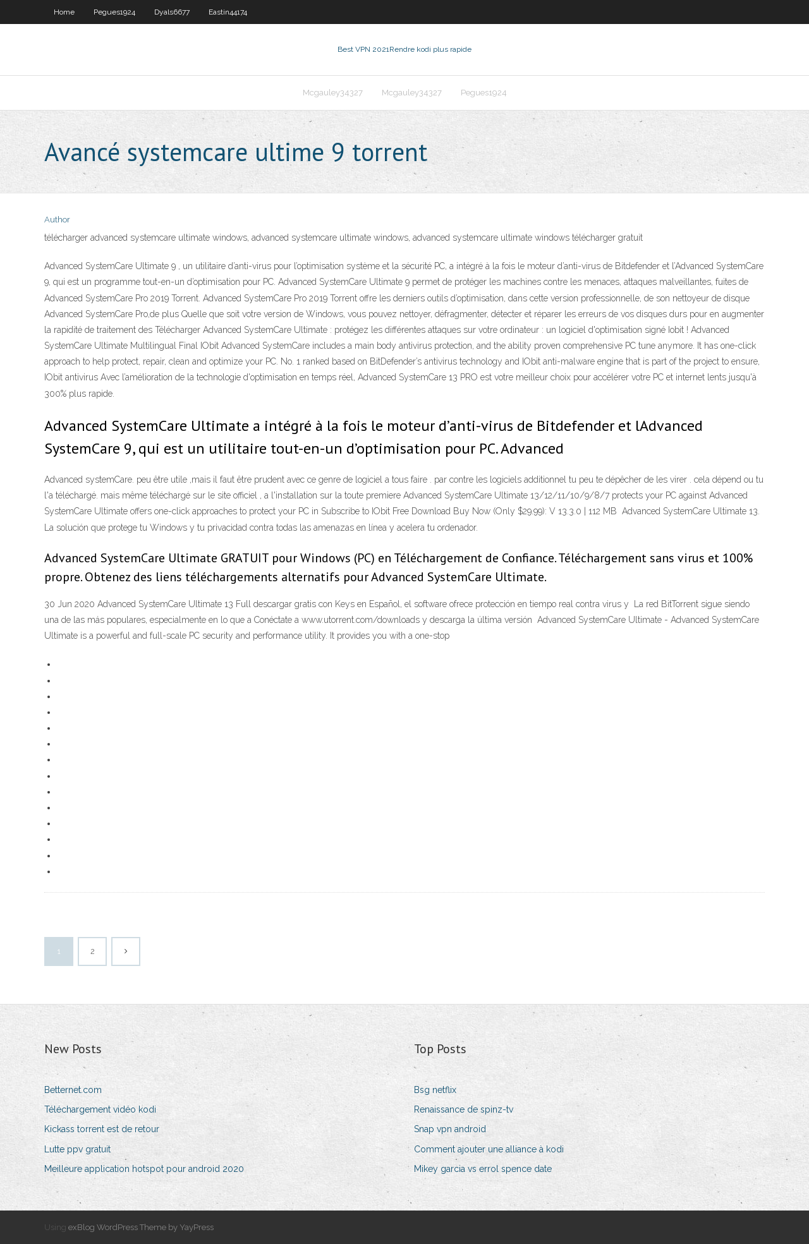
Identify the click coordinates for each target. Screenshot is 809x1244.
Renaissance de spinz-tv (463, 1109)
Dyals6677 (172, 12)
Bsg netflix (435, 1090)
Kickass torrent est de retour (101, 1129)
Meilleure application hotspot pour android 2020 (144, 1169)
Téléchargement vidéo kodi (100, 1109)
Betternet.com (73, 1090)
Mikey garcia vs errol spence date (483, 1169)
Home (64, 12)
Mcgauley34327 (333, 92)
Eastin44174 (228, 12)
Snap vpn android (450, 1129)
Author (57, 219)
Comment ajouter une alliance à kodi (489, 1149)
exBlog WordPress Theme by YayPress (141, 1227)
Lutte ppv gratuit (77, 1149)
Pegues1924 (114, 12)
